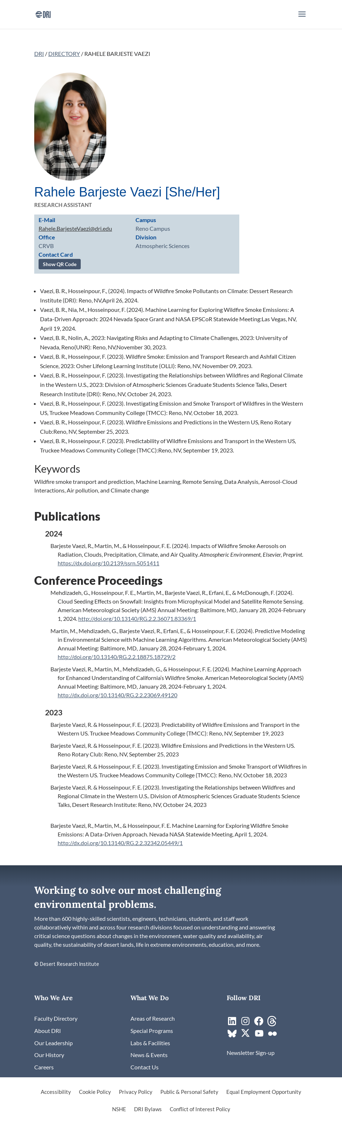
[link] (43, 13)
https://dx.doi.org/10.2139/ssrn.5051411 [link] (108, 563)
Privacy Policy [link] (135, 1092)
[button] (302, 19)
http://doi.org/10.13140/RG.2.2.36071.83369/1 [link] (137, 618)
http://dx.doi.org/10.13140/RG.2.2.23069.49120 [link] (117, 695)
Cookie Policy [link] (95, 1092)
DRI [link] (39, 53)
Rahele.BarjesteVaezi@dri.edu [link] (75, 228)
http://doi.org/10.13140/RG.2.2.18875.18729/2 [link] (117, 656)
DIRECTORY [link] (64, 53)
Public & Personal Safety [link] (189, 1092)
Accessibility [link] (56, 1092)
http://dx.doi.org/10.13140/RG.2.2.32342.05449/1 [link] (120, 842)
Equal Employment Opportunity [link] (263, 1092)
